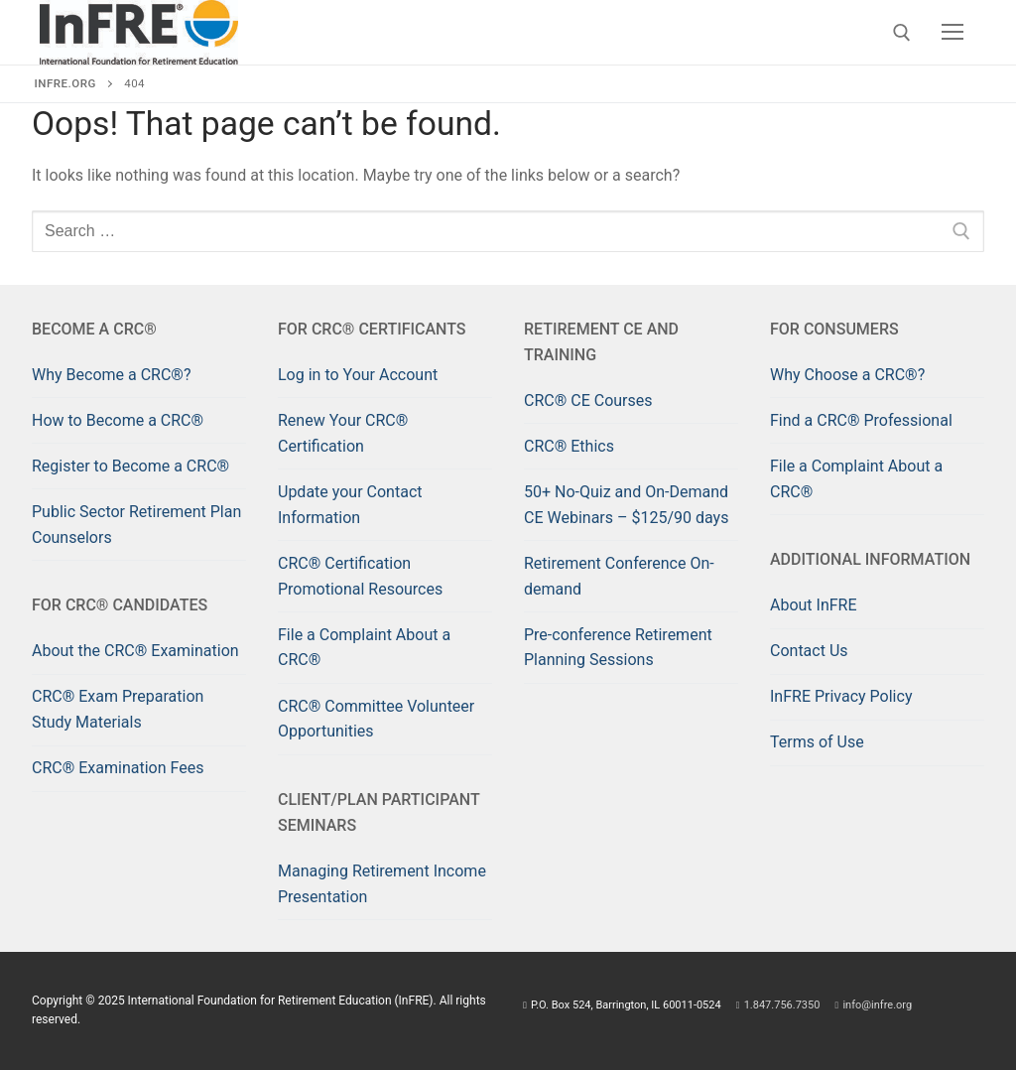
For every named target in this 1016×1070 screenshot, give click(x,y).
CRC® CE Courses (588, 400)
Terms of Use (817, 742)
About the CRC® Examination (135, 650)
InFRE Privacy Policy (841, 696)
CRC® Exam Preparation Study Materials (117, 709)
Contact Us (809, 650)
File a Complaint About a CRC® (364, 647)
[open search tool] (902, 33)
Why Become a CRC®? (111, 374)
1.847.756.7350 (779, 1005)
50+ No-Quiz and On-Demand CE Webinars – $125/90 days (626, 504)
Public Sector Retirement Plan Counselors (136, 524)
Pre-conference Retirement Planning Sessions (618, 647)
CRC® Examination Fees (117, 767)
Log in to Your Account (358, 374)
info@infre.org (873, 1005)
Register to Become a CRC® (130, 466)
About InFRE (813, 605)
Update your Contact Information (350, 504)
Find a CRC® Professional (861, 420)
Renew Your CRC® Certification (343, 433)
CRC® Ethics (569, 446)
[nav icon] (952, 33)
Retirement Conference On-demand (619, 576)
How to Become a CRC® (117, 420)
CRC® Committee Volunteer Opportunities (376, 719)
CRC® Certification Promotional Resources (360, 576)
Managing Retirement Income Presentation (382, 884)
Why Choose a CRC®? (847, 374)
